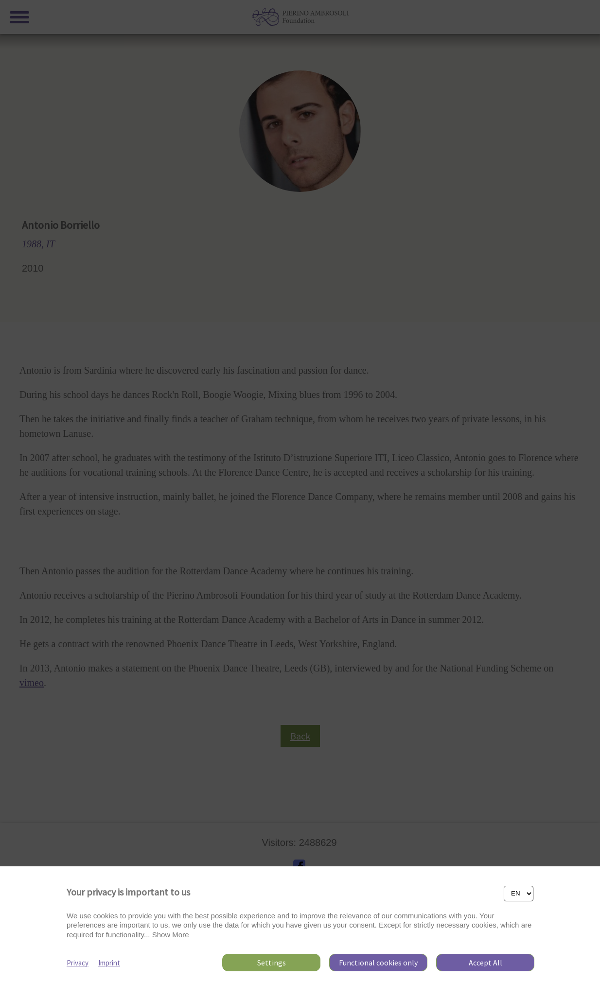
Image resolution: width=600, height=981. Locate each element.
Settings (271, 962)
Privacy (77, 962)
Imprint (109, 962)
